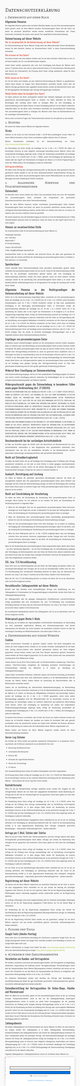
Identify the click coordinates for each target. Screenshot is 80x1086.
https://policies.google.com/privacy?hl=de (50, 950)
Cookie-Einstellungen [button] (39, 1076)
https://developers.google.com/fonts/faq (61, 947)
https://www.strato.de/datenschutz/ (17, 144)
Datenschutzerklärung (36, 1080)
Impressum (48, 1080)
